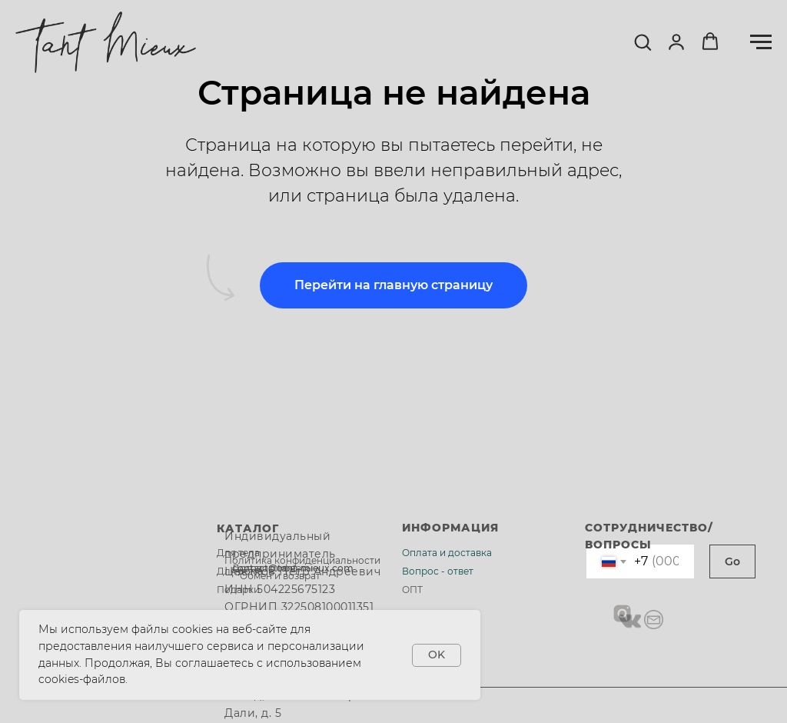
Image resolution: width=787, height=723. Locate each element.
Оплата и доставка (447, 552)
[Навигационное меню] (761, 42)
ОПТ (412, 589)
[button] (642, 41)
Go (732, 561)
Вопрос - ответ (437, 571)
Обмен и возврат (280, 575)
